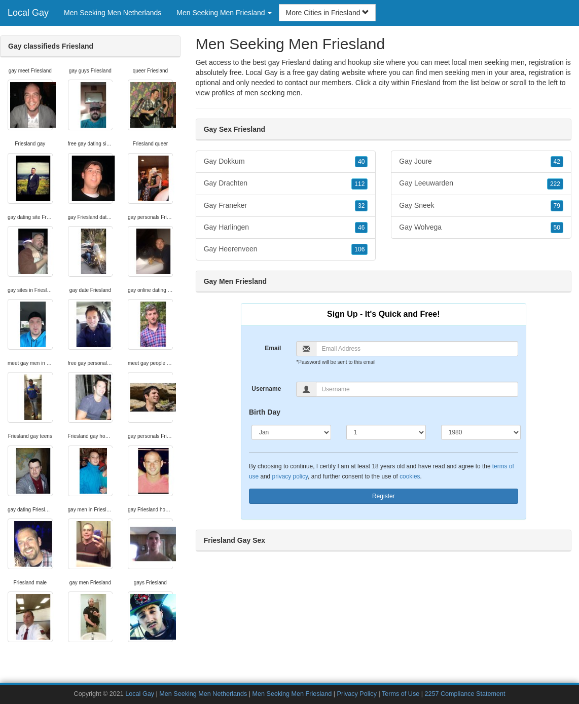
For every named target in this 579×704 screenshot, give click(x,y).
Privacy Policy (357, 693)
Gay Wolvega (481, 227)
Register (383, 496)
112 (359, 184)
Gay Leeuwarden (481, 183)
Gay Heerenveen (286, 249)
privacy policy (290, 476)
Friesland (426, 83)
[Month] (291, 432)
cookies (410, 476)
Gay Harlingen (286, 227)
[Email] (417, 348)
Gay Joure (481, 161)
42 (557, 161)
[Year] (481, 432)
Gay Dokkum (286, 161)
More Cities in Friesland (327, 13)
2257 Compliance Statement (464, 693)
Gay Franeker (286, 205)
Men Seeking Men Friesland (292, 693)
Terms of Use (400, 693)
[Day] (386, 432)
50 (557, 227)
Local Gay (28, 13)
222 (555, 184)
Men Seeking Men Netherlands (112, 13)
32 (361, 205)
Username (266, 388)
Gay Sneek (481, 205)
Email (273, 348)
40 (361, 161)
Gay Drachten (286, 183)
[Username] (417, 389)
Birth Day (264, 412)
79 (557, 205)
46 (361, 227)
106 (359, 249)
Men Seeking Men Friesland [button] (224, 13)
